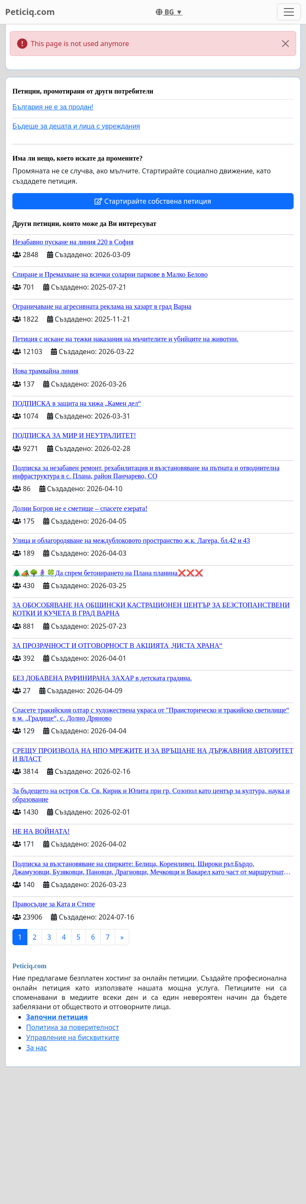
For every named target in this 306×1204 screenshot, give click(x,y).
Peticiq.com (30, 12)
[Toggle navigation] (289, 12)
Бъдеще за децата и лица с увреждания (76, 126)
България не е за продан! (52, 107)
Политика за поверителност (72, 1027)
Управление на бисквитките (72, 1037)
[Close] (285, 44)
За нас (36, 1047)
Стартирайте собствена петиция (153, 201)
